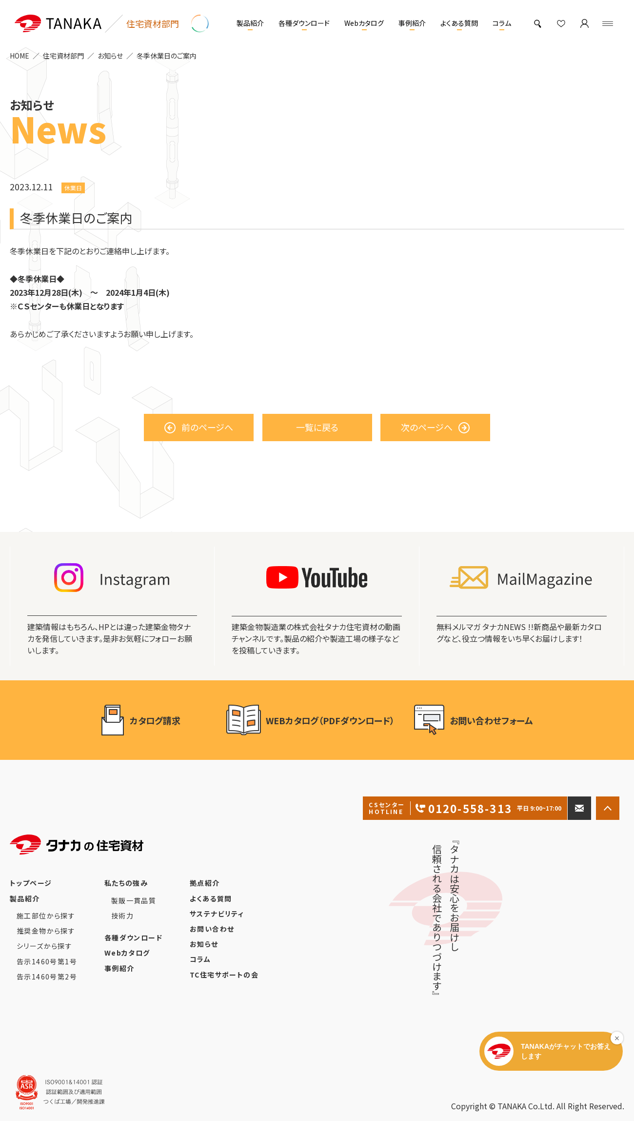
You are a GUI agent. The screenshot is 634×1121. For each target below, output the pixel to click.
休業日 (73, 187)
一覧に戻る (317, 427)
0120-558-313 (465, 808)
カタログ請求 (154, 720)
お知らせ (110, 56)
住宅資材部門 (63, 56)
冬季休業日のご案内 (167, 56)
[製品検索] (537, 23)
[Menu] (607, 23)
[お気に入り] (561, 23)
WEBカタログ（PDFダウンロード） (310, 720)
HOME (19, 56)
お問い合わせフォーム (473, 720)
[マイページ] (584, 23)
